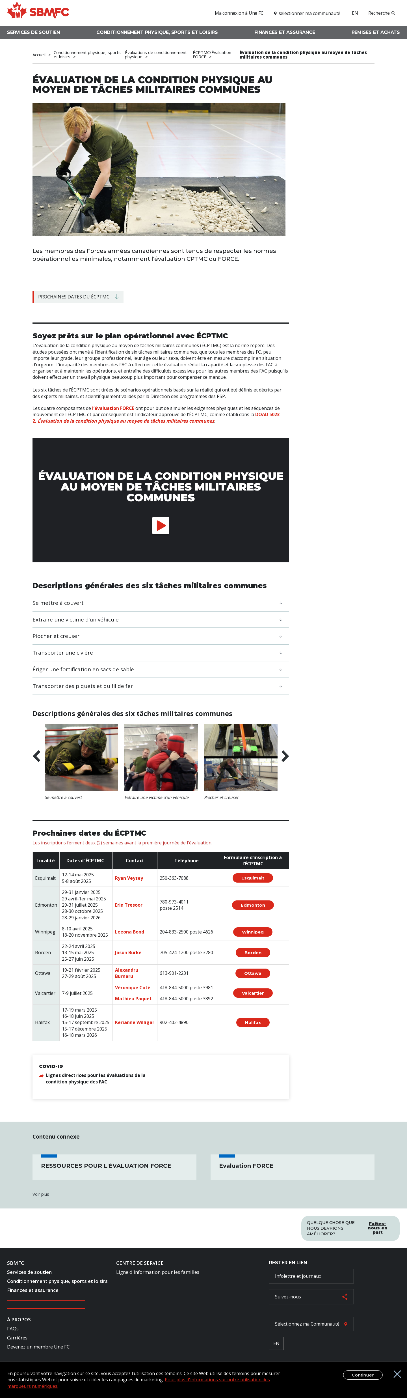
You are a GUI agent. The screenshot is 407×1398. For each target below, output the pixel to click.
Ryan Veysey (129, 878)
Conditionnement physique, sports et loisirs (157, 32)
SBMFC (15, 1263)
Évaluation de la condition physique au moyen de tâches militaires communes (303, 55)
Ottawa (252, 973)
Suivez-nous (288, 1297)
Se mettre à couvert (58, 602)
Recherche (379, 13)
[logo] (38, 12)
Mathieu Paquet (133, 998)
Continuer (370, 1390)
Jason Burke (128, 952)
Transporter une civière (63, 652)
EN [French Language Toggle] (276, 1343)
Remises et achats (376, 32)
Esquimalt (252, 878)
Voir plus (41, 1194)
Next (285, 756)
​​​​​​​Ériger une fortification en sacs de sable (83, 669)
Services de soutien (33, 32)
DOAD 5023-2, (157, 417)
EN (355, 13)
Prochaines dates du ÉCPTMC (73, 297)
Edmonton (253, 905)
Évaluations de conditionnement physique (156, 54)
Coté (144, 987)
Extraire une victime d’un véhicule (76, 619)
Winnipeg (253, 932)
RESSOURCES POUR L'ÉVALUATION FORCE (106, 1165)
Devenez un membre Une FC (38, 1346)
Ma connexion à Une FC (239, 13)
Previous (36, 756)
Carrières (17, 1337)
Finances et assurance (284, 32)
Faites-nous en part (377, 1227)
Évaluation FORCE (246, 1165)
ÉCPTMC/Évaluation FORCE (212, 54)
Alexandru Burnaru (126, 973)
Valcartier (253, 993)
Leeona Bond (129, 932)
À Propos (19, 1319)
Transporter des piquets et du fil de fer (83, 686)
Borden (252, 952)
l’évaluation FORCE (113, 408)
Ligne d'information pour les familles (157, 1272)
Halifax (253, 1022)
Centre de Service (139, 1263)
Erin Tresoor (128, 905)
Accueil (39, 55)
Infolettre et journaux (298, 1276)
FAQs (13, 1328)
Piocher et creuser (56, 636)
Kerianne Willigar (134, 1022)
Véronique (127, 987)
